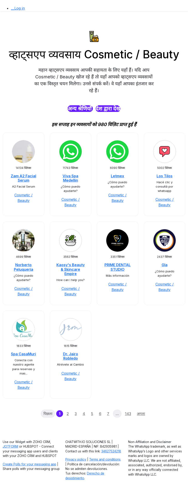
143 (128, 413)
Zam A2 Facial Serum (23, 178)
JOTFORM (10, 446)
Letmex (117, 176)
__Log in (18, 8)
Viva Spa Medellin (70, 178)
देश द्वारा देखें (108, 108)
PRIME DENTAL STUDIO (117, 267)
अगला (141, 413)
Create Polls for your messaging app (29, 464)
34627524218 (111, 451)
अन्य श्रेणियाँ (80, 108)
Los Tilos (165, 176)
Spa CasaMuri (23, 354)
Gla (165, 265)
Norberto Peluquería (23, 267)
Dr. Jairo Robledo (70, 356)
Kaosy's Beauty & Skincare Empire (70, 269)
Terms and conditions (105, 459)
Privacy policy (75, 459)
